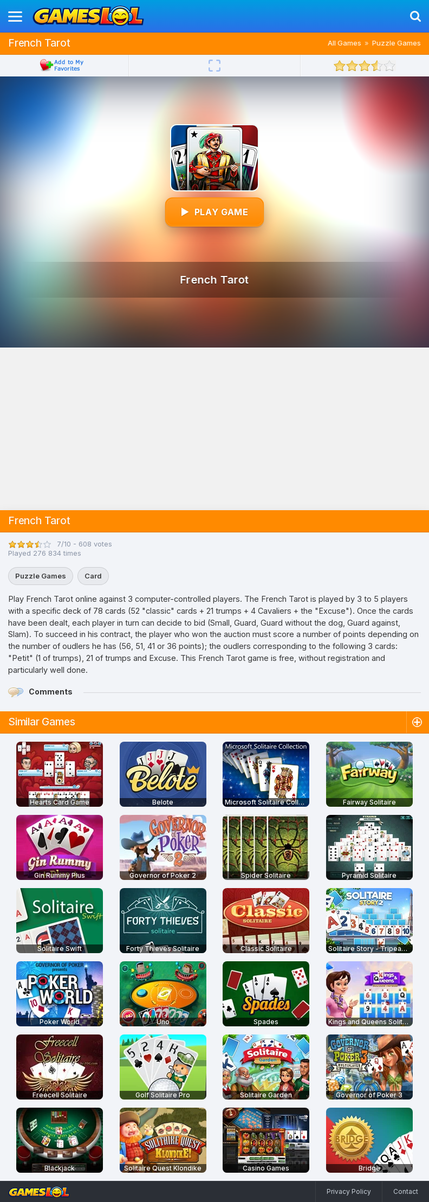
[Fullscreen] (214, 65)
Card (93, 575)
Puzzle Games (396, 42)
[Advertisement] (214, 429)
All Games (344, 42)
